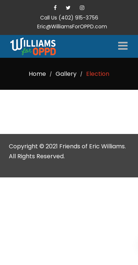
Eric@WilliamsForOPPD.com (72, 26)
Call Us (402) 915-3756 (69, 17)
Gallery (66, 74)
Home (37, 74)
